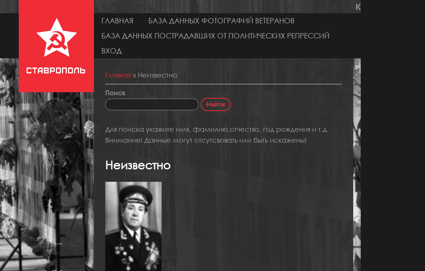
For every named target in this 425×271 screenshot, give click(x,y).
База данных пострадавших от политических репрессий (215, 35)
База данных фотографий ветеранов (221, 20)
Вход (111, 50)
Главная (117, 20)
